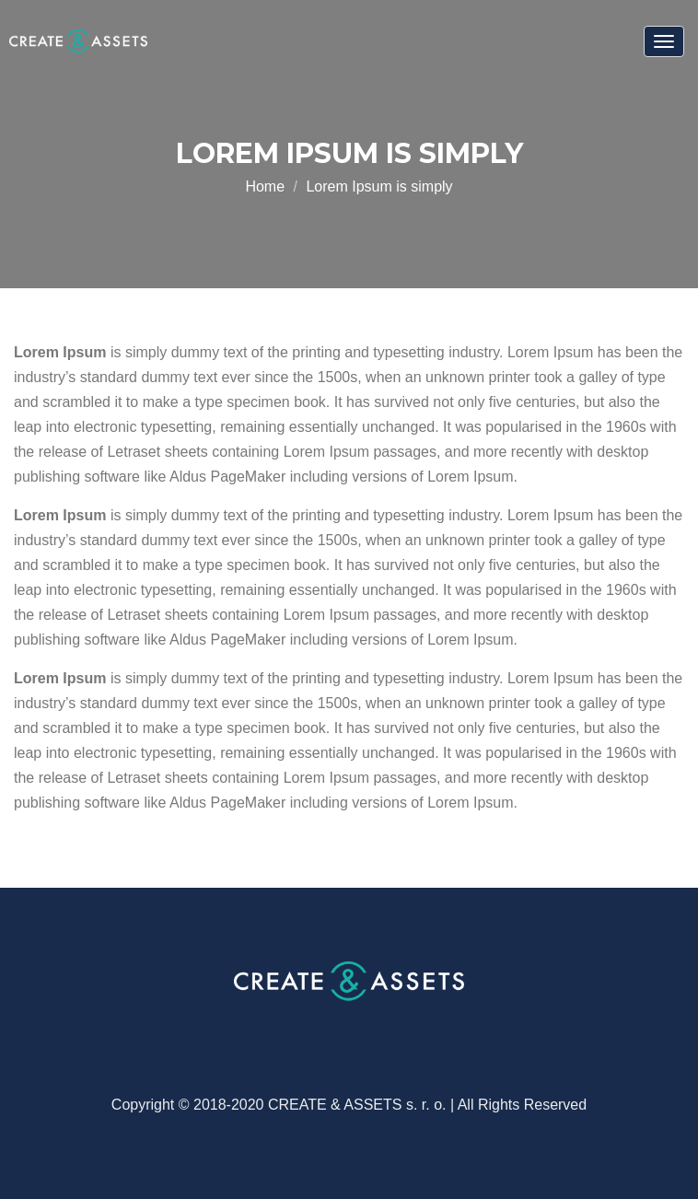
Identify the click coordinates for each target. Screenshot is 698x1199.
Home (265, 186)
